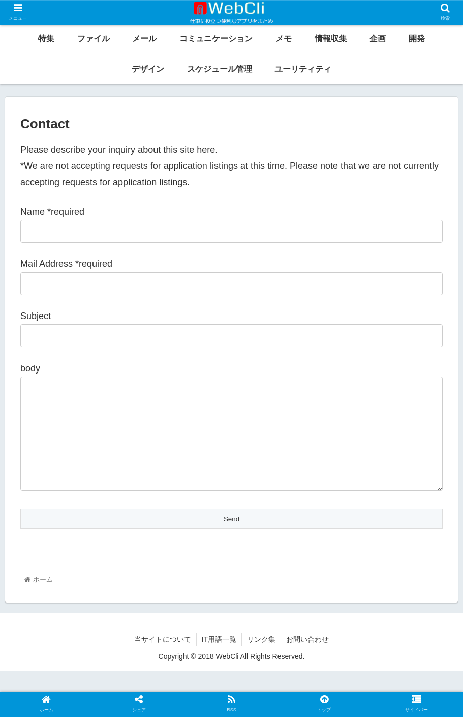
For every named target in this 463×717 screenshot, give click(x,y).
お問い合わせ (307, 659)
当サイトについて (162, 659)
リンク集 (261, 659)
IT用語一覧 (219, 659)
